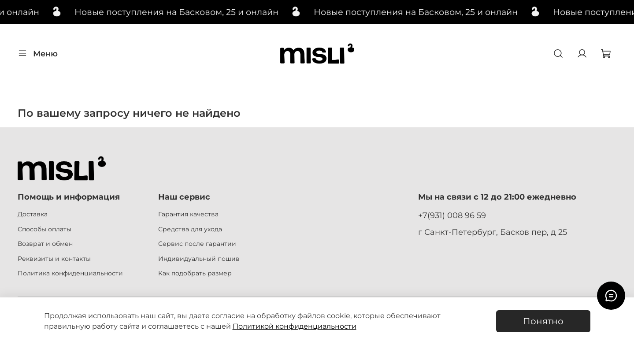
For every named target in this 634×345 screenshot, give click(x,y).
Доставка (33, 214)
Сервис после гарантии (197, 244)
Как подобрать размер (195, 273)
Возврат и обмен (45, 244)
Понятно (543, 321)
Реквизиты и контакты (54, 259)
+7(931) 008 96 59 (452, 215)
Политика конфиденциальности (70, 273)
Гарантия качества (188, 214)
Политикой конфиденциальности (294, 326)
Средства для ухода (190, 229)
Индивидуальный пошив (199, 259)
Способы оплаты (44, 229)
